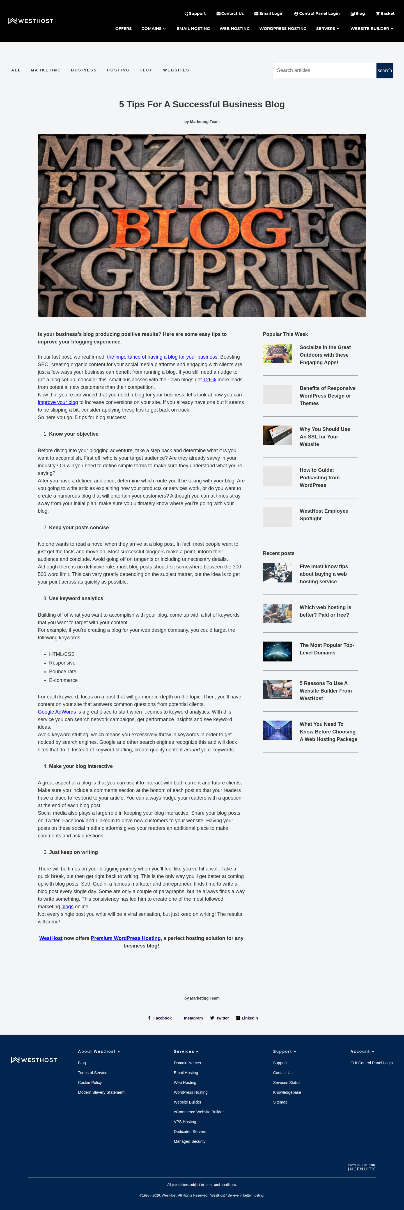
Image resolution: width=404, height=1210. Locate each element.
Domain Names (187, 1063)
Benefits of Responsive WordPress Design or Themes (328, 395)
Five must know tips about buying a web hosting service (324, 574)
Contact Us (282, 1072)
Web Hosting (235, 28)
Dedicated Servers (190, 1131)
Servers (328, 28)
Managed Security (190, 1141)
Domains (154, 28)
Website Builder (372, 28)
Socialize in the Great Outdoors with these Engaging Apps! (325, 355)
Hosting (118, 70)
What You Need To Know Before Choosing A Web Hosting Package (328, 731)
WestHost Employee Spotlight (324, 514)
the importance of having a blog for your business (161, 357)
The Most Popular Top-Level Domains (327, 649)
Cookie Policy (90, 1082)
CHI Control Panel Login (371, 1063)
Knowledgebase (287, 1092)
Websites (176, 70)
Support (285, 1051)
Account (363, 1051)
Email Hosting (193, 28)
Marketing (46, 70)
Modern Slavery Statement (101, 1092)
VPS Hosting (185, 1122)
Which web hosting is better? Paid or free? (326, 611)
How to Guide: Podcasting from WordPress (320, 477)
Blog (82, 1063)
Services (187, 1051)
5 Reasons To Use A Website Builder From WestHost (326, 691)
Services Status (286, 1082)
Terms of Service (92, 1072)
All (16, 70)
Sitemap (280, 1102)
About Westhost (99, 1051)
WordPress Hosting (283, 28)
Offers (123, 28)
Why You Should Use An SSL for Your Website (325, 436)
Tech (146, 70)
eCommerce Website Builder (199, 1112)
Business (84, 70)
